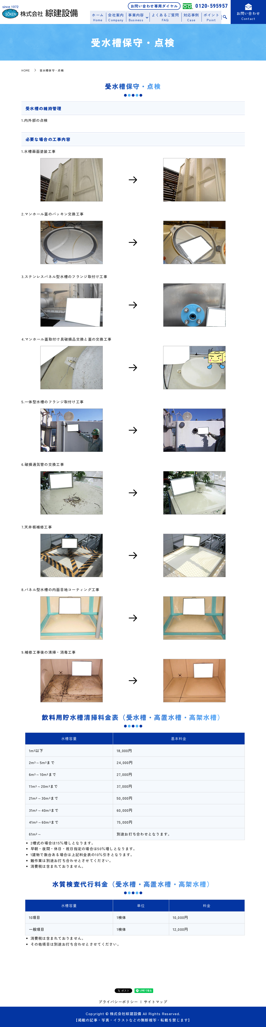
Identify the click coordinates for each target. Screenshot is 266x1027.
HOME (25, 70)
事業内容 (137, 17)
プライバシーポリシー (118, 1001)
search (225, 17)
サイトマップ (156, 1001)
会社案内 (117, 17)
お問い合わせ (248, 16)
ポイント (212, 17)
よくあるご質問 (166, 17)
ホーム (100, 17)
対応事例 (192, 17)
